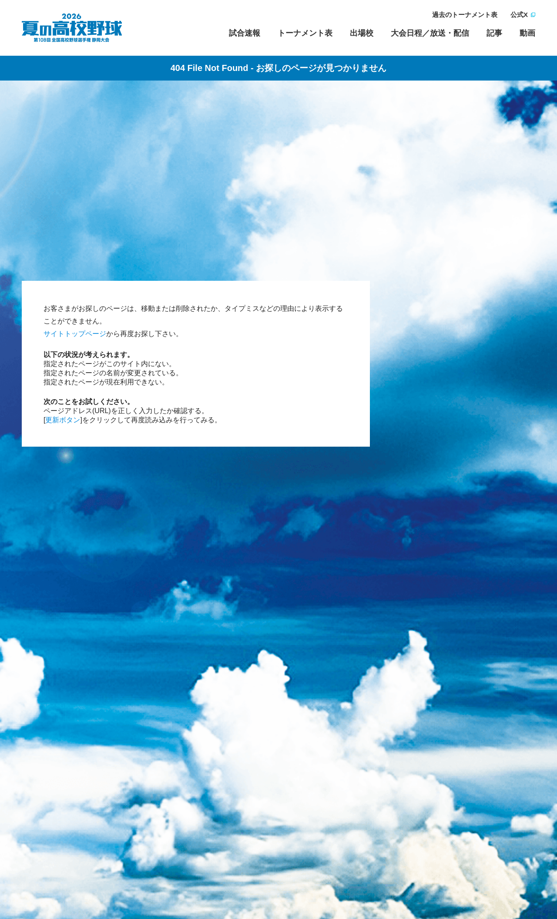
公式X (519, 14)
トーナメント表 (305, 33)
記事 (494, 33)
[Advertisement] (278, 163)
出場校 (361, 33)
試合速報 (244, 33)
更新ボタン (62, 420)
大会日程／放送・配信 (430, 33)
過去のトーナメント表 (464, 14)
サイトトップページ (75, 333)
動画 (527, 33)
